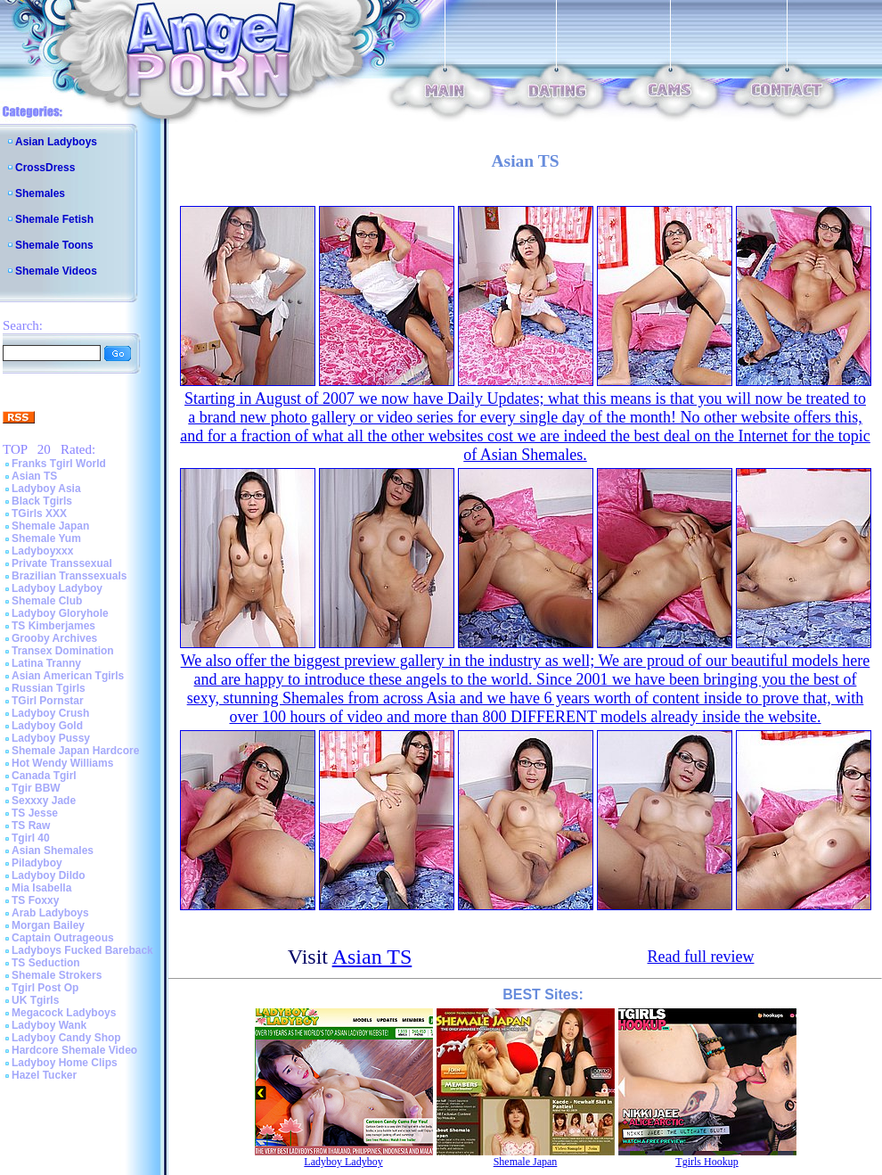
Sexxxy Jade (44, 800)
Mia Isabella (41, 888)
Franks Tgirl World (59, 463)
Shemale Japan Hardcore (75, 750)
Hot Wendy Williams (62, 763)
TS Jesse (35, 813)
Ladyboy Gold (47, 725)
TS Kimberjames (53, 626)
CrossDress (45, 167)
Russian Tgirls (49, 688)
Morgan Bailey (48, 925)
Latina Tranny (46, 663)
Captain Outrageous (63, 938)
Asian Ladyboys (56, 142)
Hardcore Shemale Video (74, 1050)
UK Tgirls (35, 1000)
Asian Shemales (53, 850)
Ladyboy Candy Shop (66, 1037)
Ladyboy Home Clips (65, 1062)
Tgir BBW (36, 788)
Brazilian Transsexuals (69, 576)
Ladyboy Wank (49, 1025)
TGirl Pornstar (48, 700)
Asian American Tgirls (68, 676)
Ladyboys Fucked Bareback (82, 950)
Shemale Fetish (54, 219)
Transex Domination (63, 651)
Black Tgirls (42, 501)
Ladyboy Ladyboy (57, 588)
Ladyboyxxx (42, 551)
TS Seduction (46, 963)
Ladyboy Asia (46, 488)
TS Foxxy (35, 900)
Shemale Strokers (57, 975)
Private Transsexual (62, 563)
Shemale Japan (50, 526)
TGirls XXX (39, 513)
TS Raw (31, 825)
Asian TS (34, 476)
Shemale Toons (54, 245)
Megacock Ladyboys (64, 1013)
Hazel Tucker (44, 1075)
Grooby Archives (54, 638)
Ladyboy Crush (50, 713)
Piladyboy (37, 863)
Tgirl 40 (31, 838)
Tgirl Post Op (45, 988)
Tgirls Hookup (706, 1161)
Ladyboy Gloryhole (60, 613)
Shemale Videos (56, 271)
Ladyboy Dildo (49, 875)
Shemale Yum (46, 538)
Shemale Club (47, 601)
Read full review (701, 956)
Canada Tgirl (44, 775)
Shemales (40, 193)
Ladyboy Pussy (51, 738)
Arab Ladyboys (50, 913)
